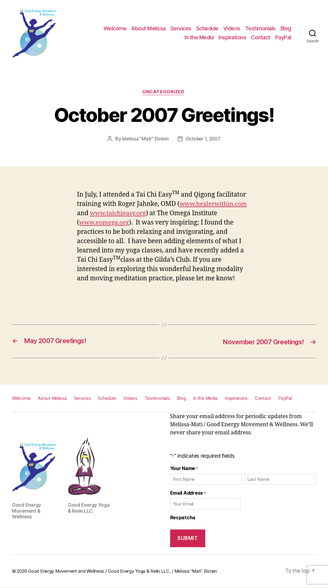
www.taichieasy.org (119, 214)
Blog (286, 28)
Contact (260, 37)
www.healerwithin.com (214, 205)
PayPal (283, 37)
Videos (231, 28)
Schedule (207, 28)
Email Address (188, 493)
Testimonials (260, 28)
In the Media (199, 37)
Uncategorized (164, 92)
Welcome (115, 28)
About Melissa (148, 28)
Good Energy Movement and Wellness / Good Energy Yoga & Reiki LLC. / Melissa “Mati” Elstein (122, 571)
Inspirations (232, 37)
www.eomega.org (105, 223)
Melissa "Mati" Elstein (144, 139)
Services (180, 28)
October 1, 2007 (203, 139)
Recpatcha (183, 518)
